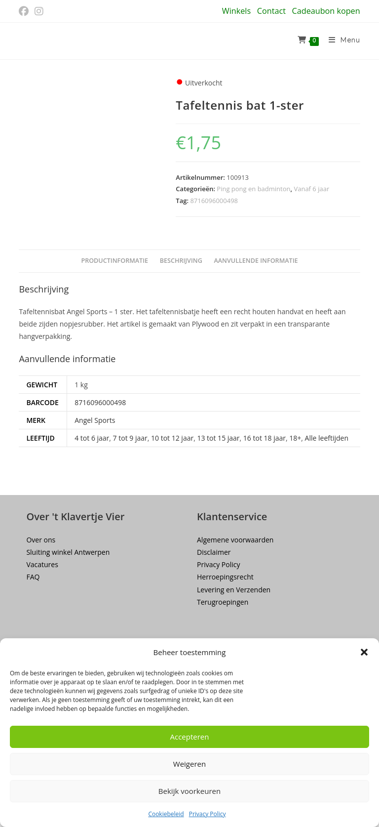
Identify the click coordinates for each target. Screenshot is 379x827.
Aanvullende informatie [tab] (256, 260)
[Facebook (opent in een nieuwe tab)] (25, 11)
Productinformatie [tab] (114, 260)
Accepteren (189, 737)
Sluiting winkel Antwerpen (68, 552)
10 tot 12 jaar (172, 438)
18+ (295, 438)
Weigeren (189, 764)
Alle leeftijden (326, 438)
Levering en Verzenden (233, 589)
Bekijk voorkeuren (189, 791)
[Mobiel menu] (340, 41)
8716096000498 (214, 200)
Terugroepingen (222, 602)
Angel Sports (95, 420)
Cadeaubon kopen (326, 10)
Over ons (40, 539)
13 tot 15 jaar (218, 438)
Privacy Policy (207, 814)
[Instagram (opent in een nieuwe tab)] (39, 11)
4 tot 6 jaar (92, 438)
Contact (271, 10)
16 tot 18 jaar (264, 438)
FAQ (32, 576)
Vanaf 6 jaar (311, 188)
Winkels (236, 10)
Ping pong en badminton (253, 188)
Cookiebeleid (166, 814)
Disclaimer (213, 552)
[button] (364, 652)
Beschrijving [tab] (181, 260)
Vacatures (42, 564)
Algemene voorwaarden (235, 539)
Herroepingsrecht (225, 576)
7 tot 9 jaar (130, 438)
